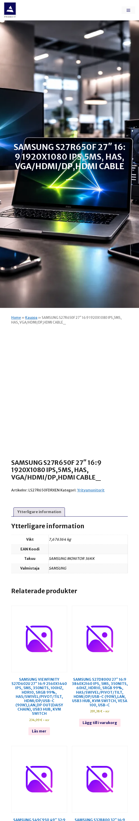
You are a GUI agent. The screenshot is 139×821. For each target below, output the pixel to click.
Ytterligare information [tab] (39, 512)
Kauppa (31, 318)
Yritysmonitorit (91, 490)
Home (16, 318)
